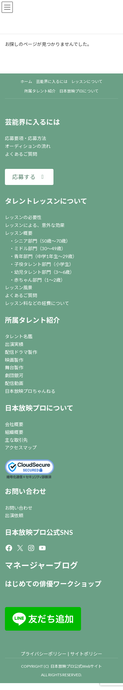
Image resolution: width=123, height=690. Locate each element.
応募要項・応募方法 (25, 138)
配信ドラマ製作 (21, 352)
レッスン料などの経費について (37, 303)
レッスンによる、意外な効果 (35, 225)
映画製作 (14, 360)
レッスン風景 (18, 287)
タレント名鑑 (18, 336)
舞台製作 (14, 367)
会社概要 (14, 424)
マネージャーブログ (41, 565)
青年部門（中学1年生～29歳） (45, 256)
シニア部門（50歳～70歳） (42, 241)
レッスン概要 (18, 233)
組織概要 (14, 432)
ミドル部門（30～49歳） (40, 248)
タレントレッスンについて (46, 201)
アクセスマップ (21, 447)
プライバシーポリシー (44, 654)
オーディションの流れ (28, 146)
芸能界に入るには (32, 122)
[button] (29, 177)
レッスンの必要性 (23, 217)
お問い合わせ (25, 491)
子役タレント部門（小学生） (44, 264)
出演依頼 (14, 515)
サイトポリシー (86, 654)
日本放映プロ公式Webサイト (76, 666)
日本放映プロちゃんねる (30, 391)
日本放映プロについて (39, 408)
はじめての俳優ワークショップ (53, 583)
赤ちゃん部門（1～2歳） (39, 280)
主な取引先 (16, 440)
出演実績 (14, 344)
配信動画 (14, 383)
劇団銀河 (14, 375)
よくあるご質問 (21, 154)
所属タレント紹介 (32, 320)
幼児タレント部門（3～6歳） (44, 272)
